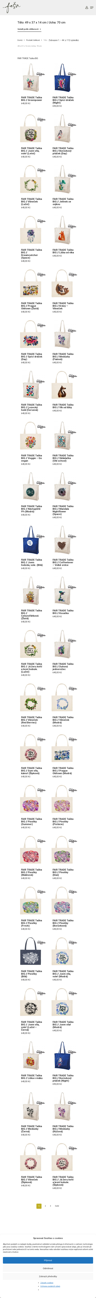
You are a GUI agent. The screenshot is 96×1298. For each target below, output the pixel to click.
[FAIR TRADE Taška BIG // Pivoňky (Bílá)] (32, 951)
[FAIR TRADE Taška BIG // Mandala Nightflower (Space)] (63, 486)
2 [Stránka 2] (45, 1206)
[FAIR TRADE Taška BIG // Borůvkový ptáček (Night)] (63, 1055)
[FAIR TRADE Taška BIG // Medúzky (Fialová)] (63, 334)
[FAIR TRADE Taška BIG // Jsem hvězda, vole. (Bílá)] (32, 540)
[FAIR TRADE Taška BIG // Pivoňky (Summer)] (32, 799)
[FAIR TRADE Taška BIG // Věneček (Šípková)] (32, 1157)
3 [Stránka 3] (50, 1206)
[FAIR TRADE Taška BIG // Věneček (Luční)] (32, 179)
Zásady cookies (46, 1283)
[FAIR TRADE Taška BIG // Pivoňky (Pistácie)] (63, 799)
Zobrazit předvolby (48, 1276)
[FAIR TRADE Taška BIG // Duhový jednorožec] (63, 644)
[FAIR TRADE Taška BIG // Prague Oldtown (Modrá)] (63, 748)
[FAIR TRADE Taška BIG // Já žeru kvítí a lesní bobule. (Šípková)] (63, 1157)
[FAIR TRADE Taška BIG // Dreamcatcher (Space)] (32, 230)
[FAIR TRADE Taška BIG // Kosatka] (63, 591)
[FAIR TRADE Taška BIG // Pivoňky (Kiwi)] (63, 850)
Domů (19, 40)
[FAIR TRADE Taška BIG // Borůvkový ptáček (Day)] (63, 128)
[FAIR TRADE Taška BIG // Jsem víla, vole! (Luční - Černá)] (32, 1002)
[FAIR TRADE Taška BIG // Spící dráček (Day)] (32, 334)
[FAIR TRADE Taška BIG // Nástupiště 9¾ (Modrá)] (32, 486)
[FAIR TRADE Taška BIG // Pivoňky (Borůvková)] (63, 900)
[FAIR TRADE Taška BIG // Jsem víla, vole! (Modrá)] (63, 951)
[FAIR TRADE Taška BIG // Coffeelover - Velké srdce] (63, 540)
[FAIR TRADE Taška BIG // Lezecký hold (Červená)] (32, 385)
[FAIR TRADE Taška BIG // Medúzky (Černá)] (32, 1106)
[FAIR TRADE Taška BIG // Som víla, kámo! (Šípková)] (32, 748)
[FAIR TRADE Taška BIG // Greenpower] (32, 77)
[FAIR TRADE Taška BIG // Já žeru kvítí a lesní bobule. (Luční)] (32, 644)
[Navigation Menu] (91, 7)
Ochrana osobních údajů (50, 1286)
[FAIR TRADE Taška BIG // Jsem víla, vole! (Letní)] (32, 128)
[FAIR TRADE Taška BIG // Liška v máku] (32, 1055)
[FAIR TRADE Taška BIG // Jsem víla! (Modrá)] (63, 1002)
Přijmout (48, 1260)
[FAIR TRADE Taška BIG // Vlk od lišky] (63, 385)
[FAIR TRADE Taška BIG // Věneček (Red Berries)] (32, 697)
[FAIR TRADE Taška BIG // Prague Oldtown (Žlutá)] (32, 283)
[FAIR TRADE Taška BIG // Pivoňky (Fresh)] (32, 900)
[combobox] (29, 29)
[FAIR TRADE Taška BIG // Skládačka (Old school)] (63, 436)
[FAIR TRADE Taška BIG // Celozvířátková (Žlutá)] (32, 591)
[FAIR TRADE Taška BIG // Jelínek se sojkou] (63, 179)
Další (57, 1206)
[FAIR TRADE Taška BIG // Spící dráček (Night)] (63, 77)
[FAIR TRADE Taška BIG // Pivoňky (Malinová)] (32, 850)
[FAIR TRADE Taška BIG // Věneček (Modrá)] (63, 697)
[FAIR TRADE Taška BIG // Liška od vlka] (63, 230)
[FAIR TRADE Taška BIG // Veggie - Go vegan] (32, 436)
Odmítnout (48, 1268)
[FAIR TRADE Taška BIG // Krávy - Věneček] (63, 283)
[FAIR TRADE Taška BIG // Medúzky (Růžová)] (63, 1106)
